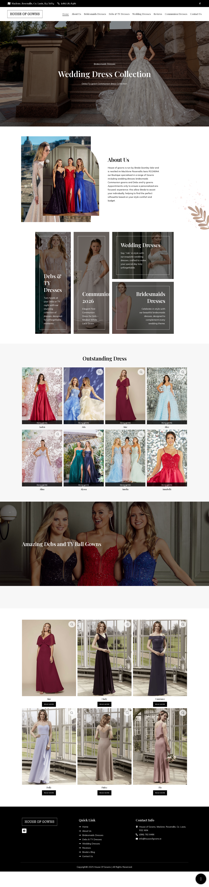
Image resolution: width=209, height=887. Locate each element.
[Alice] (167, 395)
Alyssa (83, 487)
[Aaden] (41, 395)
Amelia (125, 487)
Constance (160, 695)
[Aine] (125, 395)
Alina (41, 487)
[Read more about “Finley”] (104, 790)
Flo (160, 784)
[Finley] (104, 744)
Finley (104, 784)
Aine (125, 425)
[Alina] (41, 457)
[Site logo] (25, 13)
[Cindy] (104, 655)
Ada (83, 425)
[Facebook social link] (200, 3)
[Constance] (160, 655)
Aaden (41, 425)
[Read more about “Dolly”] (48, 790)
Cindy (104, 695)
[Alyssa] (83, 457)
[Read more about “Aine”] (48, 701)
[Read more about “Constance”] (160, 701)
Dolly (48, 784)
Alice (167, 425)
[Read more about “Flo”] (160, 790)
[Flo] (160, 744)
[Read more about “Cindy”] (104, 701)
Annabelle (167, 487)
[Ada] (83, 395)
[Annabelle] (167, 457)
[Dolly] (48, 744)
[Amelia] (125, 457)
